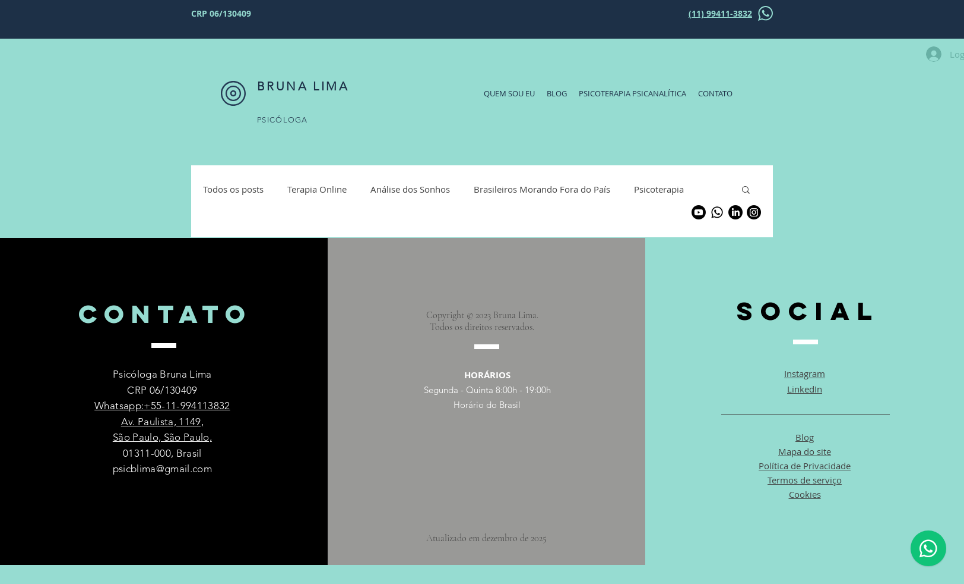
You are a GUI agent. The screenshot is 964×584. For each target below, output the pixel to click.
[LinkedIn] (735, 212)
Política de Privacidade (805, 466)
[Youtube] (699, 212)
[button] (745, 190)
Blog (804, 437)
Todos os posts (233, 189)
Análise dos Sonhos (410, 189)
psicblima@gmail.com (162, 469)
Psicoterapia (659, 189)
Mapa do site (804, 451)
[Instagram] (754, 212)
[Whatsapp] (717, 212)
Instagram (804, 373)
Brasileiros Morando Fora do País (542, 189)
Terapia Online (317, 189)
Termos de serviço (805, 480)
